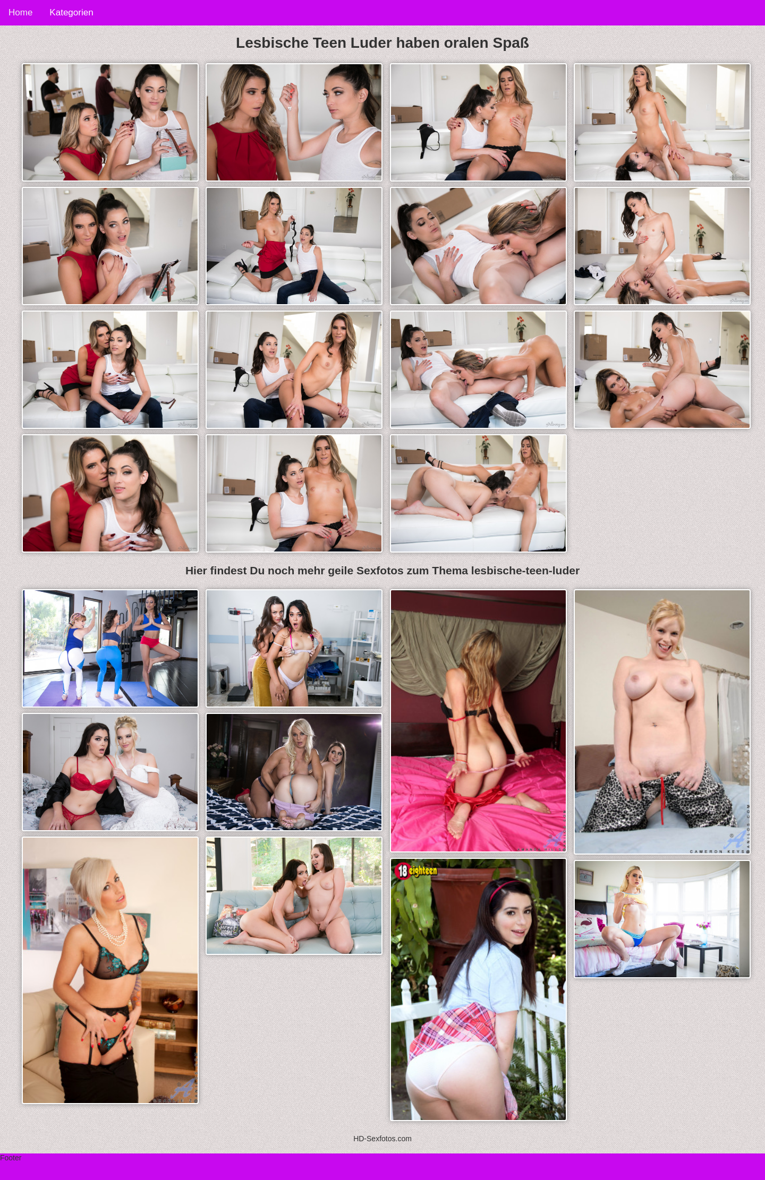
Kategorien (71, 12)
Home (20, 12)
